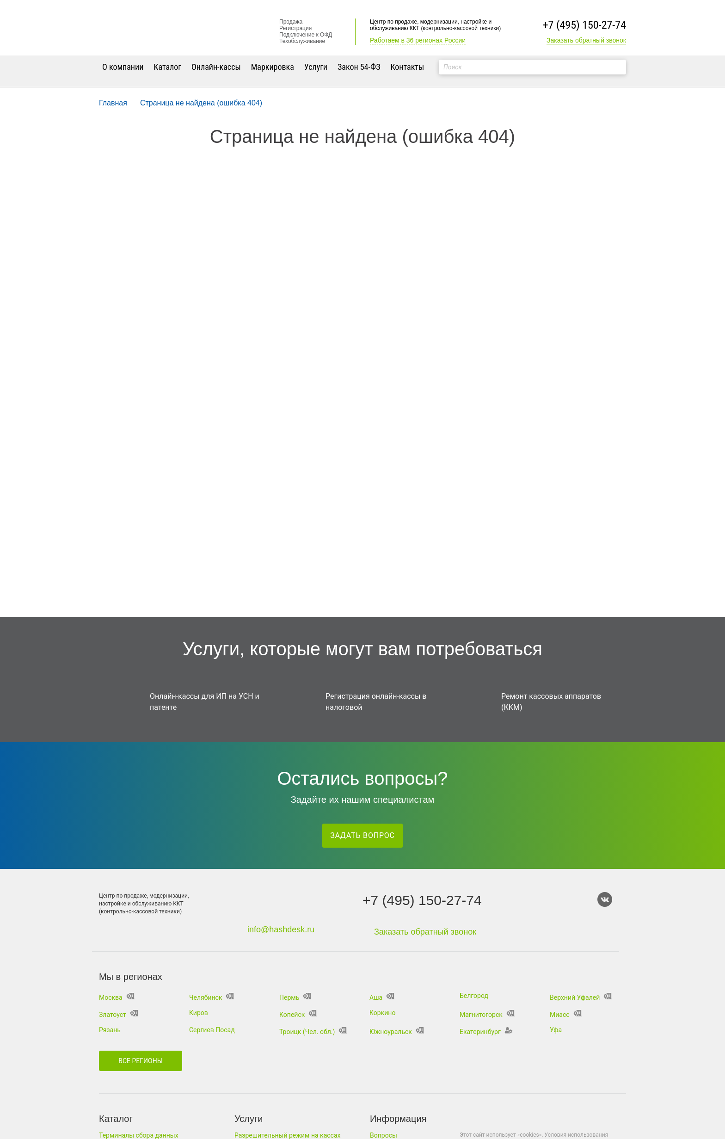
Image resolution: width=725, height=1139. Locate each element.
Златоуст (118, 1014)
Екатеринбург (486, 1031)
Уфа (556, 1030)
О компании (122, 67)
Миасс (566, 1014)
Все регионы (140, 1061)
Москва (117, 997)
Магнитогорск (487, 1014)
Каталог (167, 67)
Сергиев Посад (212, 1030)
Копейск (298, 1014)
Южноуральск (396, 1031)
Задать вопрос (362, 835)
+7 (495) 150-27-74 (584, 24)
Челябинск (211, 997)
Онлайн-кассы (216, 67)
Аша (381, 997)
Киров (198, 1012)
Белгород (474, 995)
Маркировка (272, 67)
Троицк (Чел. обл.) (313, 1031)
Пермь (295, 997)
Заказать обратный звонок (586, 40)
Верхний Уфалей (581, 997)
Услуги (315, 67)
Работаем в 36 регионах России (418, 40)
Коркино (382, 1012)
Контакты (407, 67)
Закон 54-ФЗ (359, 67)
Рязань (110, 1030)
